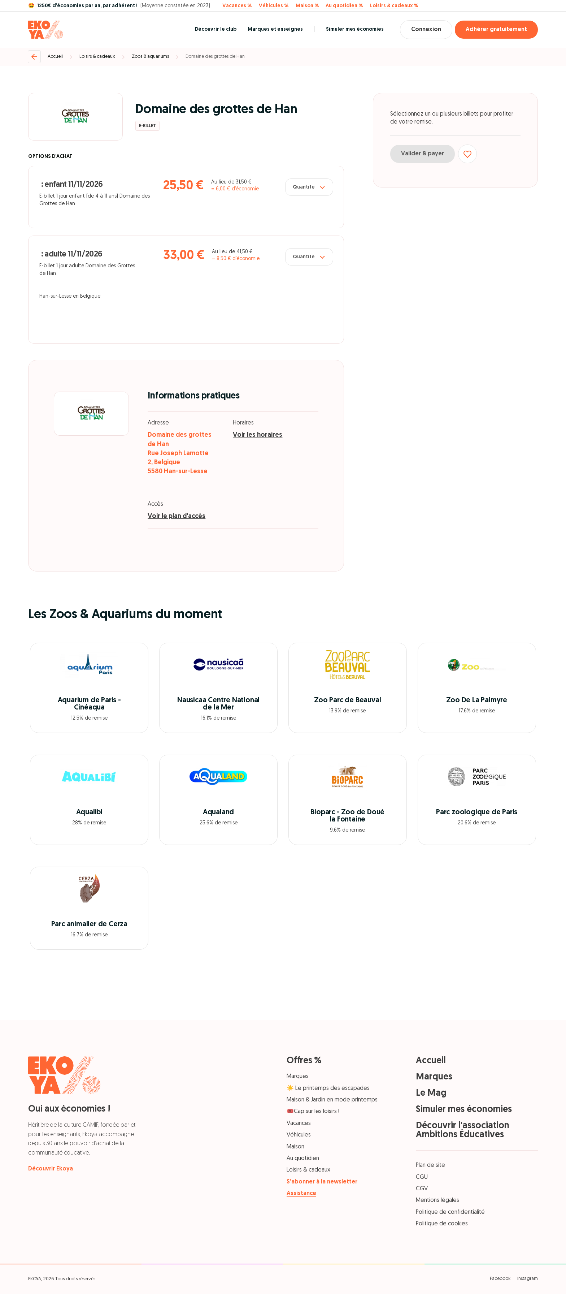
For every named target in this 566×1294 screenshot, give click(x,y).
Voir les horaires (257, 435)
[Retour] (34, 57)
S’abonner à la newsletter (322, 1182)
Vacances (299, 1123)
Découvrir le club (215, 29)
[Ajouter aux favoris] (467, 154)
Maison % (307, 6)
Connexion (426, 30)
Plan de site (430, 1165)
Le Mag (431, 1093)
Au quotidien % (344, 6)
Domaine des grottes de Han (215, 56)
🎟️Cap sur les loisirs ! (313, 1111)
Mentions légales (437, 1200)
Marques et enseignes (275, 29)
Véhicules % (273, 6)
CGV (422, 1189)
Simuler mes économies (355, 29)
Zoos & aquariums (150, 56)
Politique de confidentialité (450, 1212)
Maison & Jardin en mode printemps (332, 1100)
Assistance (301, 1193)
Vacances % (237, 6)
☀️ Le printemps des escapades (328, 1088)
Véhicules (299, 1135)
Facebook (500, 1278)
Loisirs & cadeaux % (394, 6)
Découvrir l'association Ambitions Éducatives (462, 1130)
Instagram (527, 1278)
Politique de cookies (442, 1224)
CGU (422, 1177)
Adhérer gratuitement (496, 30)
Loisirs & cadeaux (97, 56)
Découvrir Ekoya (50, 1169)
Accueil (55, 56)
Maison (295, 1147)
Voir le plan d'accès (176, 516)
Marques (298, 1076)
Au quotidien (303, 1158)
